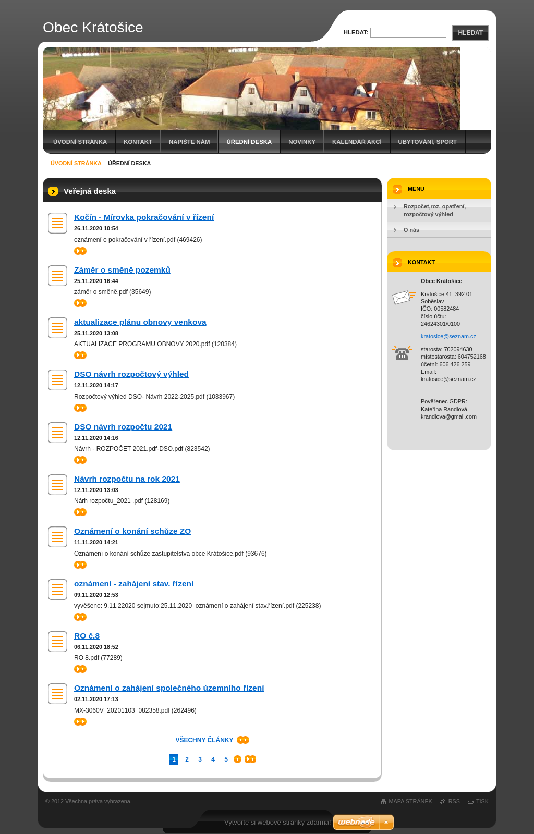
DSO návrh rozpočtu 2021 (123, 426)
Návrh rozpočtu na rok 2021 (127, 478)
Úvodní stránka (80, 142)
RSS (454, 801)
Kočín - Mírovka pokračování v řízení (144, 217)
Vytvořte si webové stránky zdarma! (277, 822)
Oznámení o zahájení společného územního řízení (169, 687)
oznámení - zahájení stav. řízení (133, 583)
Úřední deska (249, 142)
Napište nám (189, 142)
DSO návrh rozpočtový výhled (131, 374)
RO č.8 (87, 635)
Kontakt (138, 142)
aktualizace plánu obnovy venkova (140, 321)
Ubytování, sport (427, 142)
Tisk (482, 801)
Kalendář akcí (357, 142)
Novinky (301, 142)
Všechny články (204, 740)
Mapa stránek (410, 801)
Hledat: (356, 32)
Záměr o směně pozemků (122, 269)
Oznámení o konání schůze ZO (132, 530)
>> (80, 251)
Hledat (470, 32)
